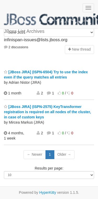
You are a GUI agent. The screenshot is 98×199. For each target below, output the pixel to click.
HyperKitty (47, 192)
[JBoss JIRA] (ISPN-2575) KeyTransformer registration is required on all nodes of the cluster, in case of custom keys (47, 112)
